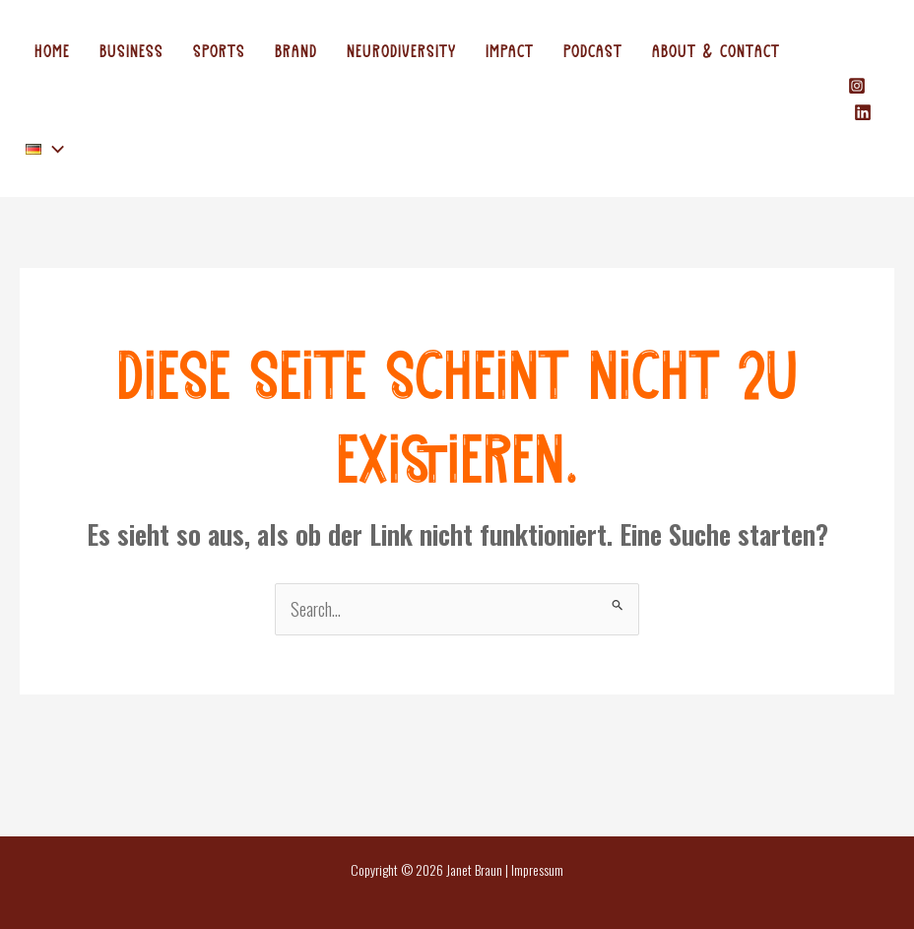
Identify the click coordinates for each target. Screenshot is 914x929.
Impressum (537, 869)
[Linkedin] (863, 112)
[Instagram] (857, 86)
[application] (52, 148)
